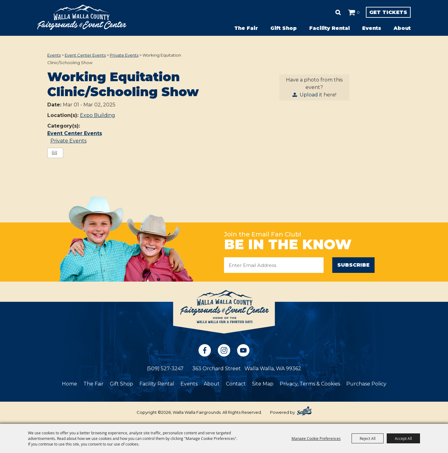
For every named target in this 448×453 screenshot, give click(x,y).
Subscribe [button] (353, 265)
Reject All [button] (368, 438)
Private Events (124, 55)
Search (312, 12)
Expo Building (97, 115)
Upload (309, 95)
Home (69, 384)
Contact (236, 384)
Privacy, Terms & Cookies (310, 384)
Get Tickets (375, 12)
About (402, 28)
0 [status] (332, 12)
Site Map (262, 384)
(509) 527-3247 (165, 369)
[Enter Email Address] (274, 265)
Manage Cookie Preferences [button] (316, 438)
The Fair (246, 28)
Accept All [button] (403, 438)
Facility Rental (329, 28)
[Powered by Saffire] (304, 411)
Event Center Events (85, 55)
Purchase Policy (366, 384)
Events (371, 28)
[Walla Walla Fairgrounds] (81, 17)
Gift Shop (283, 28)
